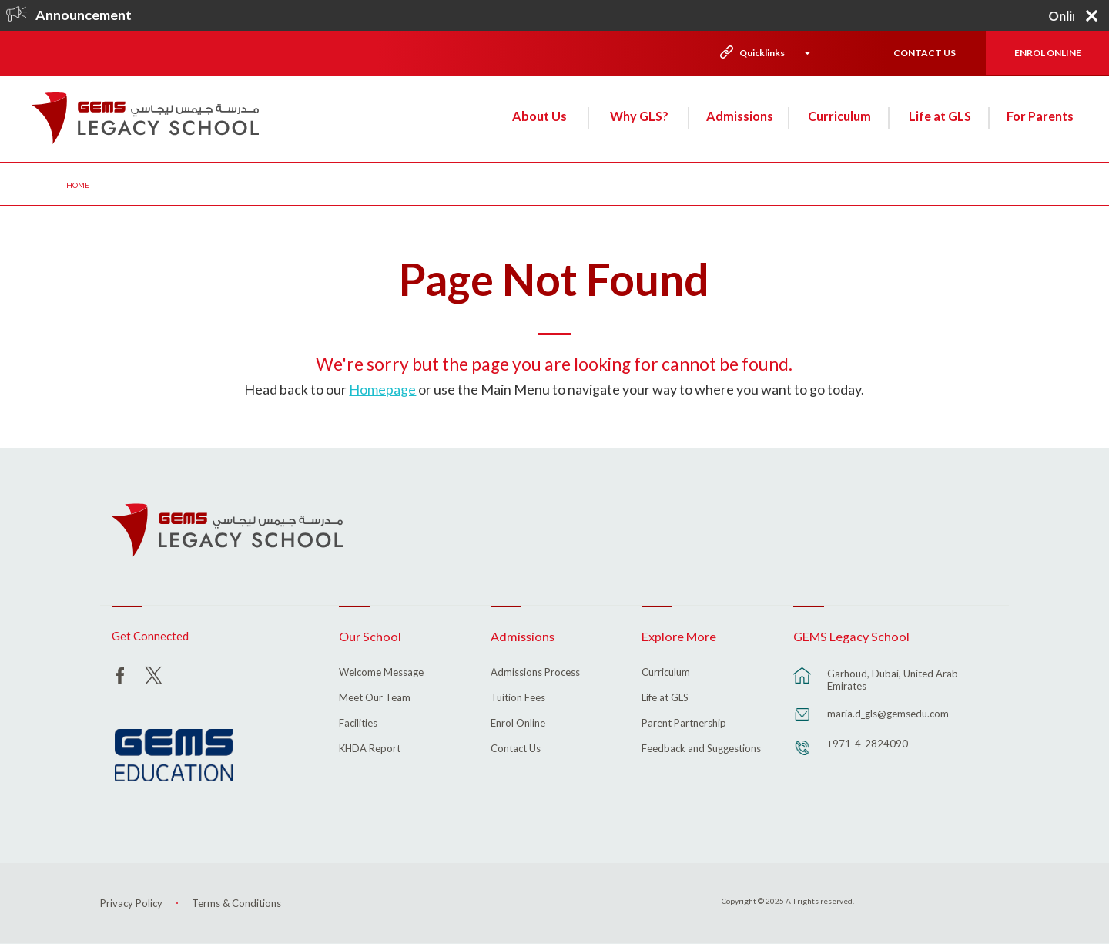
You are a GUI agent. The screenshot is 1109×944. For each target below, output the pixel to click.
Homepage (382, 389)
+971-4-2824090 (867, 743)
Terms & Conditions (236, 903)
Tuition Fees (518, 698)
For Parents (1040, 116)
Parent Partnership (684, 723)
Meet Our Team (374, 698)
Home (77, 185)
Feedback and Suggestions (701, 749)
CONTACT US (924, 53)
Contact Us (516, 749)
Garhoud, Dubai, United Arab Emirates (892, 679)
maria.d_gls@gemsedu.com (888, 713)
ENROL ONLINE (1047, 53)
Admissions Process (535, 672)
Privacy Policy (131, 903)
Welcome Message (381, 672)
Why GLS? (639, 116)
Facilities (358, 723)
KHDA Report (369, 749)
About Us (539, 116)
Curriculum (839, 116)
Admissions (739, 116)
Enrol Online (518, 723)
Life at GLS (940, 116)
